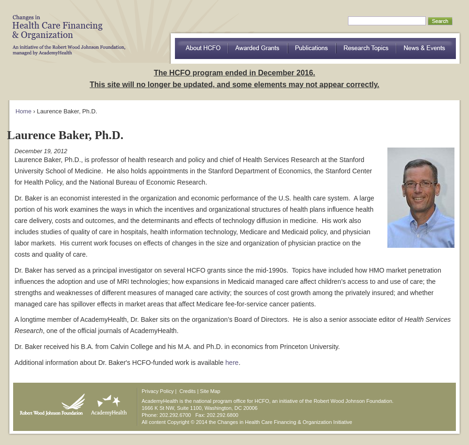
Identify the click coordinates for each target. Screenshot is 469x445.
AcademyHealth (107, 402)
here (232, 362)
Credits (188, 391)
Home (23, 111)
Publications (312, 48)
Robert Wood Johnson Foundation (50, 402)
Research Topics (366, 48)
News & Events (426, 48)
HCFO (65, 28)
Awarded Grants (258, 48)
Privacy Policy (158, 391)
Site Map (210, 391)
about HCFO (201, 48)
